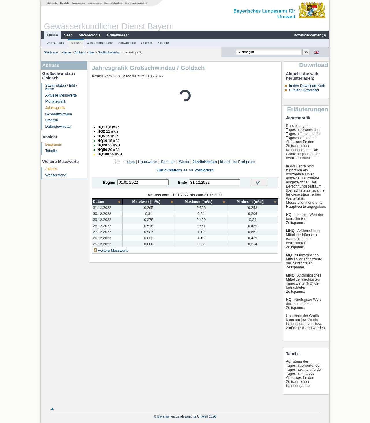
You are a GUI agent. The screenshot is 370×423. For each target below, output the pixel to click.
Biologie (163, 42)
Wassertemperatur (99, 42)
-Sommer (167, 162)
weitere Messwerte (113, 250)
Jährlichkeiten (205, 162)
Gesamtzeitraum (58, 114)
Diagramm (53, 144)
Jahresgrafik (55, 108)
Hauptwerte (147, 162)
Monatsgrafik (55, 101)
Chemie (146, 42)
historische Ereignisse (238, 162)
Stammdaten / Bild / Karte (61, 87)
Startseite (52, 2)
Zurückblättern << (171, 170)
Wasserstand (56, 42)
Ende (182, 183)
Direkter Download (304, 90)
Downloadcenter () (310, 35)
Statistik (51, 120)
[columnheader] (107, 202)
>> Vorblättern (201, 170)
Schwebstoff (127, 42)
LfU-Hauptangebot (136, 2)
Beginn (109, 183)
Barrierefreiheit (113, 2)
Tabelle (51, 151)
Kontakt (65, 2)
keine (131, 162)
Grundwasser (118, 35)
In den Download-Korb (307, 86)
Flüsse (52, 35)
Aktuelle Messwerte (61, 95)
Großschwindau (109, 52)
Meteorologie (90, 35)
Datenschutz (95, 2)
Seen (68, 35)
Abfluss (76, 42)
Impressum (78, 2)
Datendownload (58, 127)
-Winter (184, 162)
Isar (91, 52)
